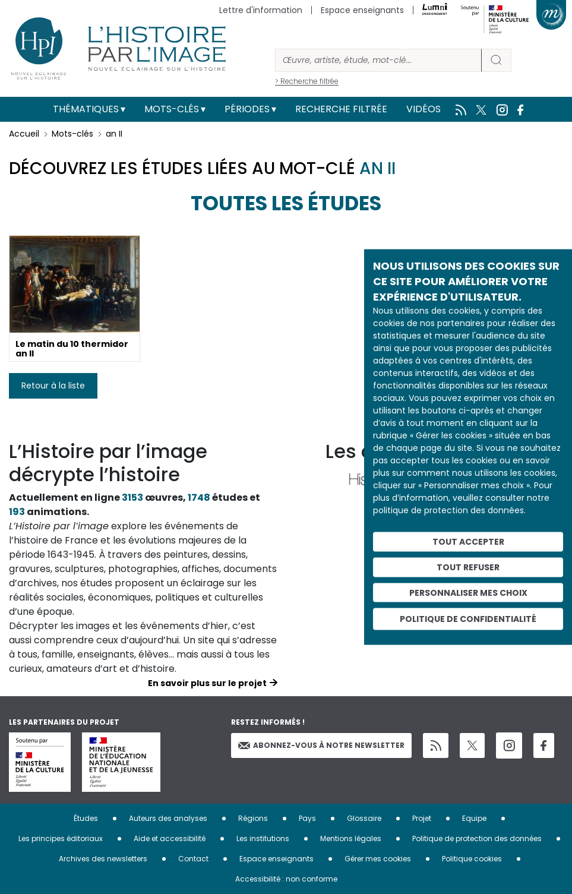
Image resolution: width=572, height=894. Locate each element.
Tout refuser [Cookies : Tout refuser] (468, 567)
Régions (253, 818)
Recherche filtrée (341, 109)
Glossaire (364, 818)
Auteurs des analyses (168, 818)
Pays (307, 818)
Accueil (24, 134)
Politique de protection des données (477, 838)
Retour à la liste (53, 385)
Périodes (247, 109)
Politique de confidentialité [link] (468, 619)
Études (86, 818)
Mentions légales (350, 838)
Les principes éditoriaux (60, 838)
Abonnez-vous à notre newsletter (321, 745)
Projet (421, 818)
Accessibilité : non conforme (286, 879)
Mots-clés (171, 109)
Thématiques (86, 109)
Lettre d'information (260, 10)
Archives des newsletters (103, 859)
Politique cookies (472, 859)
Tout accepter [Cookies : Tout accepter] (468, 542)
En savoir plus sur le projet (207, 683)
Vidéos (423, 109)
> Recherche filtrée (307, 81)
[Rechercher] (378, 60)
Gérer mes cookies (378, 859)
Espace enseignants (362, 10)
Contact (193, 859)
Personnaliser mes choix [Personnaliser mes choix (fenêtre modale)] (468, 592)
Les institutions (262, 838)
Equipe (474, 818)
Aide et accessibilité (170, 838)
